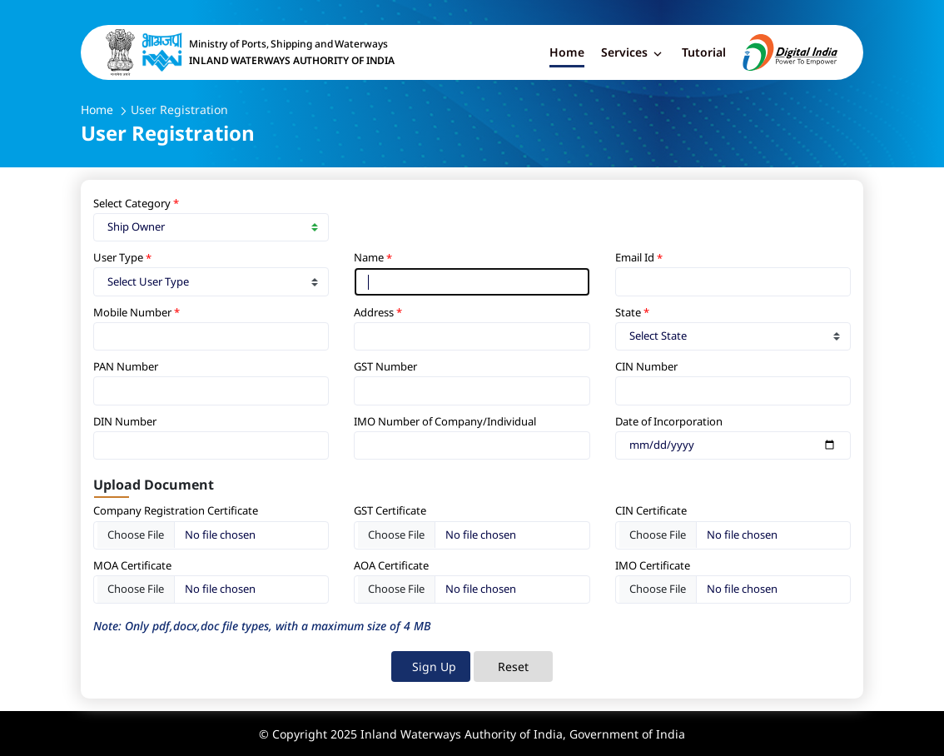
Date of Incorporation (669, 421)
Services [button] (633, 53)
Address (375, 312)
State (629, 312)
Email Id (636, 257)
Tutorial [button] (704, 52)
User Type (119, 257)
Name (370, 257)
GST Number (387, 366)
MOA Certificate (132, 565)
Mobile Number (133, 312)
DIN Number (125, 421)
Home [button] (566, 52)
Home (97, 109)
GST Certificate (391, 510)
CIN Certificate (652, 510)
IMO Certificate (654, 565)
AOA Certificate (391, 565)
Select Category (133, 203)
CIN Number (646, 366)
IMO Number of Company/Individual (445, 421)
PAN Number (125, 366)
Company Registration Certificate (175, 510)
